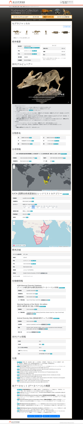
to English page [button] (67, 26)
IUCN (70, 246)
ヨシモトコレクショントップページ (17, 19)
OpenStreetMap (54, 190)
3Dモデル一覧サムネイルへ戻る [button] (51, 416)
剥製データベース (28, 19)
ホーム (10, 6)
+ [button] (13, 166)
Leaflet (43, 190)
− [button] (13, 168)
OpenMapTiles (48, 190)
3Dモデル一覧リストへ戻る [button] (34, 416)
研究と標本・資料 (16, 6)
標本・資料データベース (24, 6)
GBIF (70, 190)
